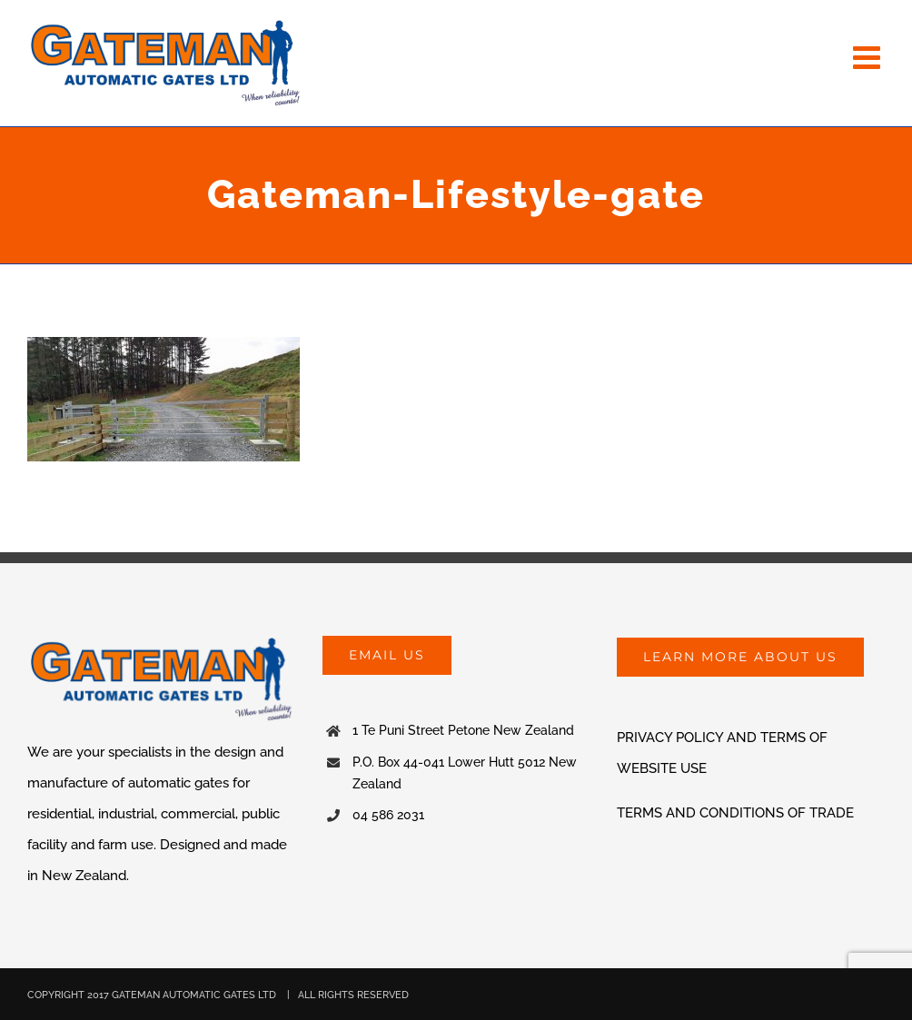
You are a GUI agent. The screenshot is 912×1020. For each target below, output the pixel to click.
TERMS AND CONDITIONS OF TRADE (735, 813)
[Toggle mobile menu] (869, 57)
